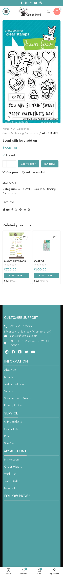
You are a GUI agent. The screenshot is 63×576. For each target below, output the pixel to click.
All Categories (21, 129)
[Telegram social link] (29, 210)
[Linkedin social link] (25, 210)
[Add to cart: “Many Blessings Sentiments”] (16, 275)
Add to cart (28, 164)
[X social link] (26, 3)
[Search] (48, 11)
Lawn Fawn (8, 202)
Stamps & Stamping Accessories (20, 133)
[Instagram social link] (31, 3)
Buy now (49, 164)
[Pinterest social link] (40, 3)
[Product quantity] (9, 164)
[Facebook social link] (22, 3)
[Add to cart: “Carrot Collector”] (46, 275)
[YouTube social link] (35, 3)
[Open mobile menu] (6, 11)
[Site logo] (30, 11)
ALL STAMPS (50, 133)
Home (6, 129)
